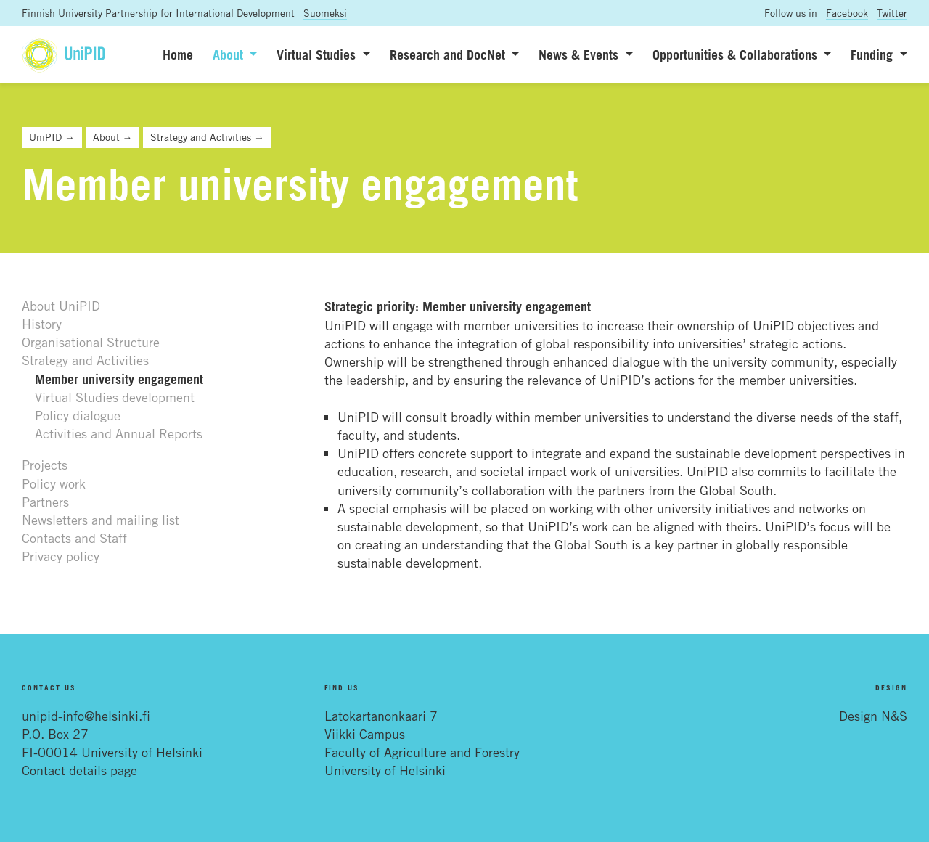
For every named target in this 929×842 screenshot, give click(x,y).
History (42, 324)
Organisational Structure (91, 342)
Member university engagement (119, 379)
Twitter (892, 13)
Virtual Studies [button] (318, 54)
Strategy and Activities (85, 360)
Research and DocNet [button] (449, 54)
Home (178, 54)
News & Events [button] (580, 54)
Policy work (54, 483)
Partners (45, 502)
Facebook (847, 13)
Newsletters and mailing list (100, 520)
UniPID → (52, 137)
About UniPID (61, 306)
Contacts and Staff (74, 538)
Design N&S (873, 716)
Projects (44, 465)
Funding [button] (873, 54)
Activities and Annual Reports (118, 433)
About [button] (230, 54)
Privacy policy (60, 556)
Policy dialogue (77, 415)
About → (113, 137)
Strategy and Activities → (207, 137)
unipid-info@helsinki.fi (86, 716)
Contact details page (79, 770)
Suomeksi (325, 13)
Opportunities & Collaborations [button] (736, 54)
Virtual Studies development (115, 397)
